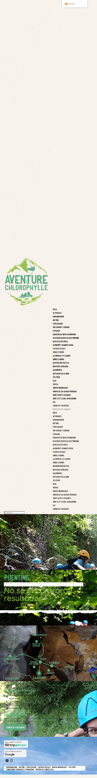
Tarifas (55, 487)
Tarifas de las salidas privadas (65, 494)
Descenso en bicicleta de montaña (66, 441)
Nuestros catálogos (60, 469)
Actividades (57, 416)
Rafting (56, 423)
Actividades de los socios (22, 571)
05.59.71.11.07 (14, 702)
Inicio (55, 412)
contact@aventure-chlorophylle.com (24, 708)
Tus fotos (56, 480)
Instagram (12, 760)
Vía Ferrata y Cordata (61, 430)
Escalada (56, 434)
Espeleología (58, 426)
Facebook (7, 760)
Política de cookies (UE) (44, 769)
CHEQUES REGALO (59, 451)
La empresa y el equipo (61, 458)
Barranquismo (58, 419)
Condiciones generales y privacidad (20, 769)
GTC (54, 505)
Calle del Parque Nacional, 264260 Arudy (21, 697)
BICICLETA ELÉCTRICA (60, 444)
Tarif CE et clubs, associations (64, 501)
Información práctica (61, 466)
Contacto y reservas (61, 508)
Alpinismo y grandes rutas (63, 448)
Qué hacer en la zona (61, 476)
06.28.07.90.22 (15, 705)
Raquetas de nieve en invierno (64, 437)
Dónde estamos (58, 455)
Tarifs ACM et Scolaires (62, 498)
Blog (54, 483)
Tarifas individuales (60, 491)
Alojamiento (57, 473)
